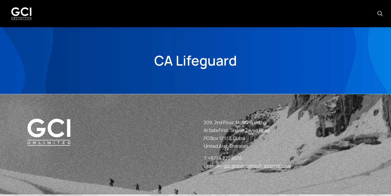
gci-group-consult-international (257, 166)
